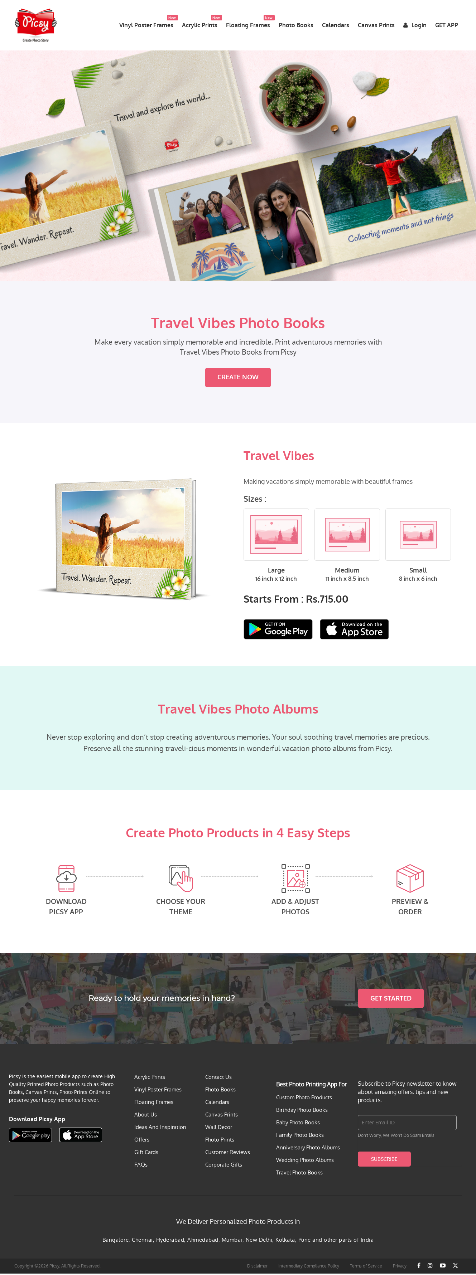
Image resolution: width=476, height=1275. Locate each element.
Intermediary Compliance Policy (308, 1267)
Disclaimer (257, 1267)
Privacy (400, 1267)
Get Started (391, 1000)
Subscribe (384, 1160)
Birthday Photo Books (302, 1111)
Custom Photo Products (304, 1099)
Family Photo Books (300, 1136)
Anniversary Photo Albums (308, 1149)
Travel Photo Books (299, 1174)
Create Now (238, 379)
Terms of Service (366, 1267)
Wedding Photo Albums (305, 1161)
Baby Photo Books (298, 1124)
